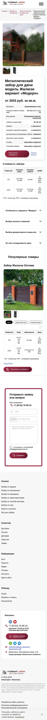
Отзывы (4, 574)
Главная (4, 11)
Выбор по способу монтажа (12, 505)
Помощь (5, 591)
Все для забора (7, 516)
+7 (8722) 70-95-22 (23, 405)
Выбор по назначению (10, 494)
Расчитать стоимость (19, 369)
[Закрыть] (42, 714)
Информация (7, 557)
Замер (4, 547)
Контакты (5, 577)
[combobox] (13, 419)
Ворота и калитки (8, 512)
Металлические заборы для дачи (25, 13)
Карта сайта (6, 581)
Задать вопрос (34, 154)
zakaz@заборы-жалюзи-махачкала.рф (19, 651)
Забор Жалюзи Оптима (19, 265)
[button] (4, 257)
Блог (3, 563)
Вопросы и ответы (8, 601)
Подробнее (19, 717)
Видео (4, 570)
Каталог (5, 484)
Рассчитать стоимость (13, 154)
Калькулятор (6, 604)
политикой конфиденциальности (21, 452)
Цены (9, 322)
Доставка (5, 532)
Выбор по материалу (13, 12)
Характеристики (20, 322)
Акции (3, 597)
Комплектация (36, 322)
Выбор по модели (8, 490)
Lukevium (20, 705)
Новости (4, 566)
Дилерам (5, 539)
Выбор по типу (7, 508)
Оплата (4, 535)
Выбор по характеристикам (12, 501)
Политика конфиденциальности (14, 709)
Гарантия (5, 543)
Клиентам (6, 526)
